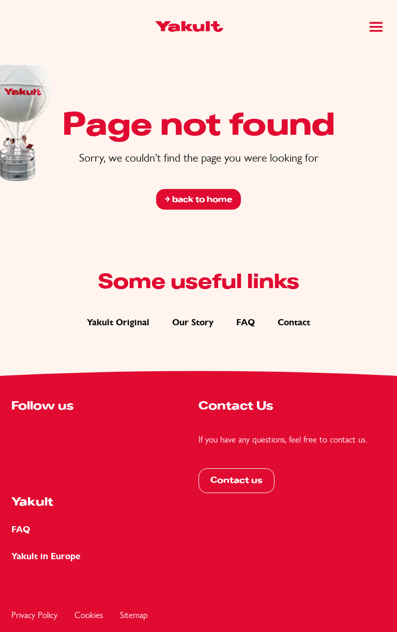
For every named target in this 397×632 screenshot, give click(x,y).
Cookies (88, 615)
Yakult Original (118, 322)
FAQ (245, 322)
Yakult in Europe (46, 556)
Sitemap (134, 615)
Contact (294, 322)
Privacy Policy (34, 615)
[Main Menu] (376, 27)
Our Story (192, 322)
